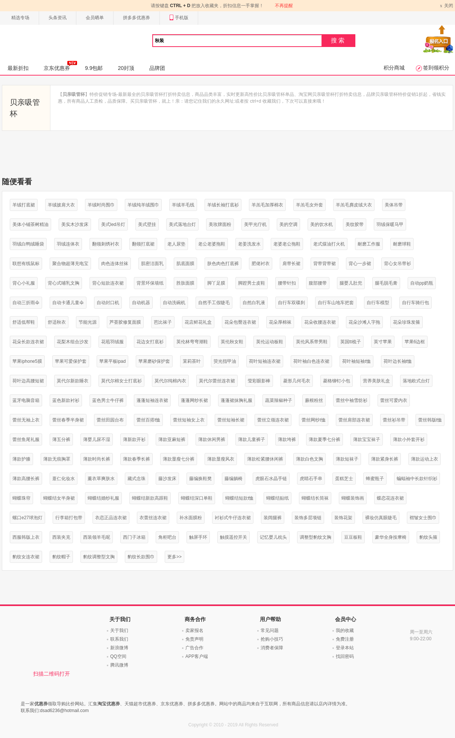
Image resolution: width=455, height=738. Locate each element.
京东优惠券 (60, 66)
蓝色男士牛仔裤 (108, 400)
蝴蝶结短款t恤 (239, 498)
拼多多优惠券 (136, 17)
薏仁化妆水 (63, 478)
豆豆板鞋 (353, 537)
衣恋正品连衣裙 (111, 517)
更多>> (174, 556)
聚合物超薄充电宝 (70, 263)
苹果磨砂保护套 (154, 361)
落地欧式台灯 (416, 380)
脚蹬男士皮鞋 (251, 283)
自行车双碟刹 (291, 302)
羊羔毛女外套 (309, 205)
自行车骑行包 (415, 302)
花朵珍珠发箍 (406, 322)
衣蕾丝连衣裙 (153, 517)
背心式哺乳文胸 (63, 283)
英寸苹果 (383, 341)
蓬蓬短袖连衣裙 (152, 400)
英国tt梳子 (350, 341)
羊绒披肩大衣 (61, 205)
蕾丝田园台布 (110, 420)
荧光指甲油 (225, 361)
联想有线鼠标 (25, 263)
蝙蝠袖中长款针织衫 (417, 478)
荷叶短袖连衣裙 (265, 361)
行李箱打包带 (68, 517)
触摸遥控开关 (233, 537)
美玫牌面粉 (220, 224)
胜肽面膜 (185, 283)
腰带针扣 (287, 283)
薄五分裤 (61, 439)
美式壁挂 (147, 224)
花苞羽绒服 (112, 341)
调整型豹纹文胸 (315, 537)
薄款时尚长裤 (96, 459)
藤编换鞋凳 (200, 478)
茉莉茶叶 (192, 361)
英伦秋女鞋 (232, 341)
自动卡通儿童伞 (68, 302)
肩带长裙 (291, 263)
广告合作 (194, 647)
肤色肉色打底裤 (223, 263)
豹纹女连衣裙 (25, 556)
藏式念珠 (136, 478)
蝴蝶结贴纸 (277, 498)
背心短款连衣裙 (108, 283)
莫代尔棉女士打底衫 (121, 380)
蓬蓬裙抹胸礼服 (236, 400)
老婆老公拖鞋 (286, 244)
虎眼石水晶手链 (271, 478)
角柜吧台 (167, 537)
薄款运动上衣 (424, 459)
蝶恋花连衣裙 (390, 498)
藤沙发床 (167, 478)
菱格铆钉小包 (336, 380)
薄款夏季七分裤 (324, 439)
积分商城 (394, 68)
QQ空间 (118, 656)
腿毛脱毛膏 (386, 283)
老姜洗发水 (249, 244)
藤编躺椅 (233, 478)
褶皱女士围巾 (423, 517)
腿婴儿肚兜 (351, 283)
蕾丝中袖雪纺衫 (351, 400)
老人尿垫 (176, 244)
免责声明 (194, 639)
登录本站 (345, 647)
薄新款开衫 (134, 439)
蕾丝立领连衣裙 (273, 420)
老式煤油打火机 (329, 244)
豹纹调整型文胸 (99, 556)
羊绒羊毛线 (183, 205)
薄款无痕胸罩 (56, 459)
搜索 (338, 40)
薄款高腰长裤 (25, 478)
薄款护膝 (21, 459)
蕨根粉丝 (314, 400)
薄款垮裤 (287, 439)
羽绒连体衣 (68, 244)
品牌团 (157, 68)
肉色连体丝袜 (114, 263)
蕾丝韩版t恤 (430, 420)
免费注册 (345, 639)
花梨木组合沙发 (72, 341)
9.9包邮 (94, 68)
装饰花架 (343, 517)
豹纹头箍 (428, 537)
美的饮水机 (321, 224)
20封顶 (126, 68)
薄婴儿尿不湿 (96, 439)
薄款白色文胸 (309, 459)
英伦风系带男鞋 (312, 341)
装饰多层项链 (308, 517)
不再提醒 (284, 5)
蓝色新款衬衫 (65, 400)
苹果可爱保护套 (70, 361)
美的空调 (288, 224)
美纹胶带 (355, 224)
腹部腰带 (318, 283)
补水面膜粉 (190, 517)
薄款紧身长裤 (384, 459)
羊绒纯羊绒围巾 (143, 205)
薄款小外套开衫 (409, 439)
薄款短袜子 (347, 459)
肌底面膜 (185, 263)
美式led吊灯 (113, 224)
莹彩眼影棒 (259, 380)
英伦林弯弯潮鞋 (192, 341)
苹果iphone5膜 (27, 361)
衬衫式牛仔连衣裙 (233, 517)
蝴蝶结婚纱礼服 (103, 498)
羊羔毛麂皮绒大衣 (354, 205)
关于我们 (119, 630)
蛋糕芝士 (344, 478)
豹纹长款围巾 (141, 556)
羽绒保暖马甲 (389, 224)
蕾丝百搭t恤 (148, 420)
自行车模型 (378, 302)
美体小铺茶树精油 (30, 224)
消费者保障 (272, 647)
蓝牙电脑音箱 (25, 400)
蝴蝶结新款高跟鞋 (150, 498)
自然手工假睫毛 (214, 302)
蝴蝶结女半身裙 (59, 498)
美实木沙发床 (74, 224)
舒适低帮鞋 (23, 322)
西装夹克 (61, 537)
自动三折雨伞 (25, 302)
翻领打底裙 (143, 244)
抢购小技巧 (272, 639)
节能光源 (88, 322)
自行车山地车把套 (336, 302)
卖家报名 (194, 630)
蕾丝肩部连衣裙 (354, 420)
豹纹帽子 (61, 556)
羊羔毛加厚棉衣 (267, 205)
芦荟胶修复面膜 (125, 322)
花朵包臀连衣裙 (240, 322)
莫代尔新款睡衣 (72, 380)
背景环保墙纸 (150, 283)
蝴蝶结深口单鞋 (196, 498)
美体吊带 (394, 205)
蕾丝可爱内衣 (393, 400)
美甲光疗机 (255, 224)
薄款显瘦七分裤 (178, 459)
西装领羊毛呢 (96, 537)
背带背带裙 (324, 263)
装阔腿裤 (273, 517)
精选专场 (20, 17)
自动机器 (141, 302)
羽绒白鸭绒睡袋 (28, 244)
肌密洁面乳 (152, 263)
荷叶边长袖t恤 (398, 361)
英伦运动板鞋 (269, 341)
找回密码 (345, 656)
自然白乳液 (254, 302)
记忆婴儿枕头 (273, 537)
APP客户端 (196, 656)
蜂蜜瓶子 (375, 478)
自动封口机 (108, 302)
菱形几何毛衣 (296, 380)
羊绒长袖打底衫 (223, 205)
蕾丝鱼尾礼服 (25, 439)
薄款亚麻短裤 (171, 439)
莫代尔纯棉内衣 (170, 380)
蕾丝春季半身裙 (68, 420)
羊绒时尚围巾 (101, 205)
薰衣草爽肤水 (101, 478)
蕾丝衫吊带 (394, 420)
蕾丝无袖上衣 (25, 420)
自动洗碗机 (174, 302)
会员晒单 (95, 17)
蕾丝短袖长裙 (230, 420)
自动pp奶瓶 (421, 283)
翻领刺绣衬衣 (105, 244)
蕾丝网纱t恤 (313, 420)
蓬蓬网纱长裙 (194, 400)
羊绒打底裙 (23, 205)
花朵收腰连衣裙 (320, 322)
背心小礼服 (23, 283)
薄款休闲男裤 (211, 439)
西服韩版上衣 (25, 537)
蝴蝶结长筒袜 (315, 498)
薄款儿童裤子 (251, 439)
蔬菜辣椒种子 (278, 400)
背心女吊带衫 (397, 263)
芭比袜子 (163, 322)
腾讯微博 (119, 665)
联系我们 (119, 639)
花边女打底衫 (150, 341)
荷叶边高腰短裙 (28, 380)
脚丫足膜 (216, 283)
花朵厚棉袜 (280, 322)
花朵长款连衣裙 (28, 341)
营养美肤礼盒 (376, 380)
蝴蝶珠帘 (21, 498)
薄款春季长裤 (136, 459)
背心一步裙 (360, 263)
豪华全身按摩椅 (390, 537)
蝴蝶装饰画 (352, 498)
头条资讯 (58, 17)
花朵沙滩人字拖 (364, 322)
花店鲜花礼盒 (198, 322)
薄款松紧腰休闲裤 (265, 459)
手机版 (178, 17)
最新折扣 (18, 68)
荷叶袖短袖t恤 (356, 361)
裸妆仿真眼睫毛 (381, 517)
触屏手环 (198, 537)
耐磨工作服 (369, 244)
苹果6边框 (415, 341)
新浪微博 (119, 647)
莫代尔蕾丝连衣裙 (217, 380)
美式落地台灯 (182, 224)
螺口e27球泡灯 (27, 517)
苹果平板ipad (112, 361)
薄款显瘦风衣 (220, 459)
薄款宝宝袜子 (366, 439)
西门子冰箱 (134, 537)
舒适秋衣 (57, 322)
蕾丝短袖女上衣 (189, 420)
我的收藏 (345, 630)
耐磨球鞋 (402, 244)
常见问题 (270, 630)
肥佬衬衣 (261, 263)
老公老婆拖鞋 (211, 244)
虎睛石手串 (311, 478)
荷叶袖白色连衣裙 (311, 361)
